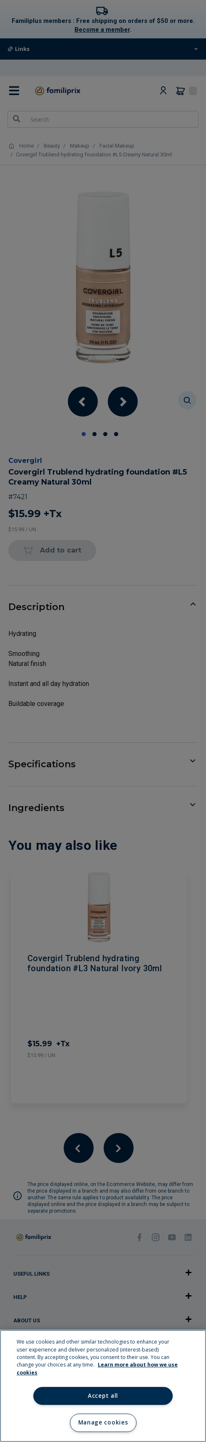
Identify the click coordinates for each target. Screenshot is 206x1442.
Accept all (103, 1395)
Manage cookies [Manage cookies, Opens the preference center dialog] (103, 1422)
